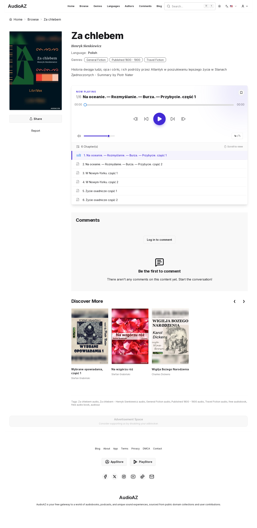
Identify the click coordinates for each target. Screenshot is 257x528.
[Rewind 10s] (146, 119)
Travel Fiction (155, 59)
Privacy (135, 455)
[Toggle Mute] (79, 136)
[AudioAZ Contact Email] (152, 483)
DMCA (146, 455)
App (115, 455)
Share (35, 118)
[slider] (85, 104)
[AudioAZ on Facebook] (105, 483)
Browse (84, 6)
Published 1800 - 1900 (126, 59)
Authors (129, 6)
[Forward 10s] (172, 119)
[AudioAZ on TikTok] (142, 483)
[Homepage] (17, 6)
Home (71, 6)
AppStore (114, 468)
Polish (92, 53)
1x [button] (237, 136)
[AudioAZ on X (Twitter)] (114, 483)
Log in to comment (159, 239)
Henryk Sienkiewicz (86, 46)
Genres (97, 6)
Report (35, 130)
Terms (124, 455)
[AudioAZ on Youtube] (133, 483)
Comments (145, 6)
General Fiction (96, 59)
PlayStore (142, 468)
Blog (159, 6)
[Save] (241, 92)
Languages (113, 6)
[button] (231, 6)
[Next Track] (183, 119)
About (106, 455)
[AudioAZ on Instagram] (124, 483)
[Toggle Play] (159, 119)
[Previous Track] (135, 119)
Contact (157, 455)
